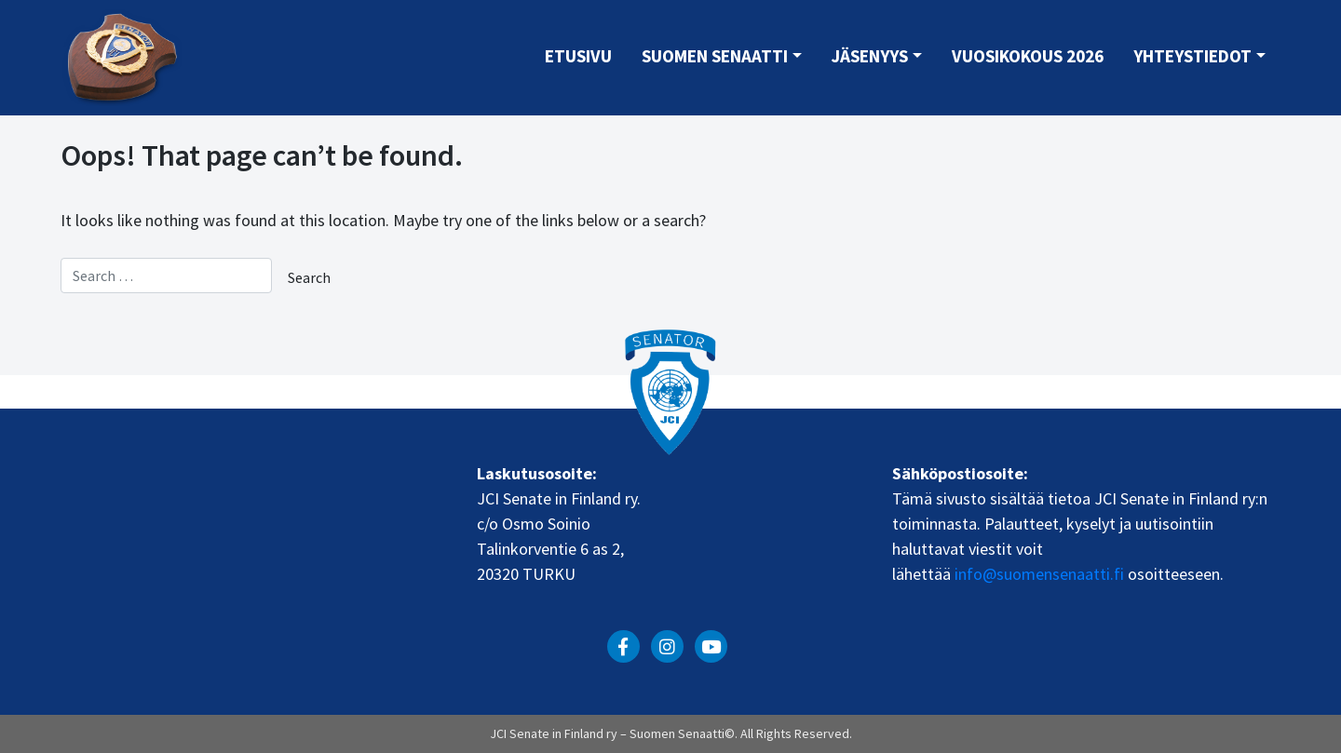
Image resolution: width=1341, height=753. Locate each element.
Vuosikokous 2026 (1028, 56)
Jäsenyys (870, 56)
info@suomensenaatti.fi (1039, 574)
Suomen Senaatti (715, 56)
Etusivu (578, 56)
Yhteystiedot (1192, 56)
